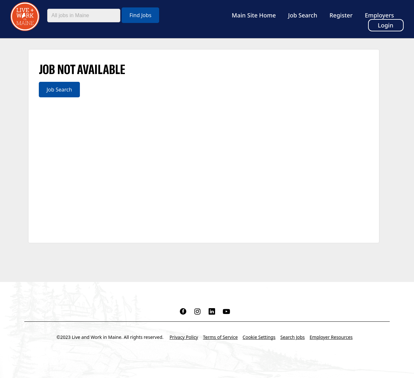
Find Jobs (140, 15)
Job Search (302, 15)
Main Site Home (254, 15)
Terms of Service (220, 337)
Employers (379, 15)
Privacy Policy (183, 337)
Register (341, 15)
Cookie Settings (259, 337)
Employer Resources (331, 337)
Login (385, 25)
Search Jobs (292, 337)
